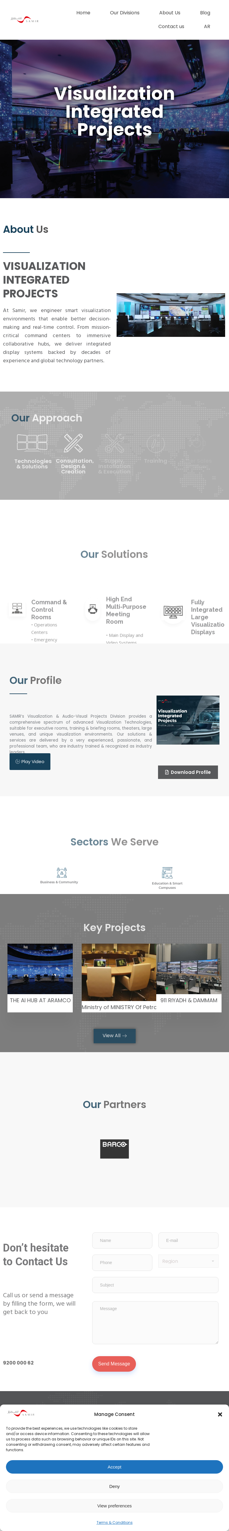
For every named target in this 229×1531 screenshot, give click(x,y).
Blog (205, 12)
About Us (169, 12)
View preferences (114, 1505)
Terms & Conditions (115, 1522)
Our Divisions (125, 12)
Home (83, 12)
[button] (220, 1414)
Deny (114, 1486)
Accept (114, 1466)
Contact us (171, 26)
